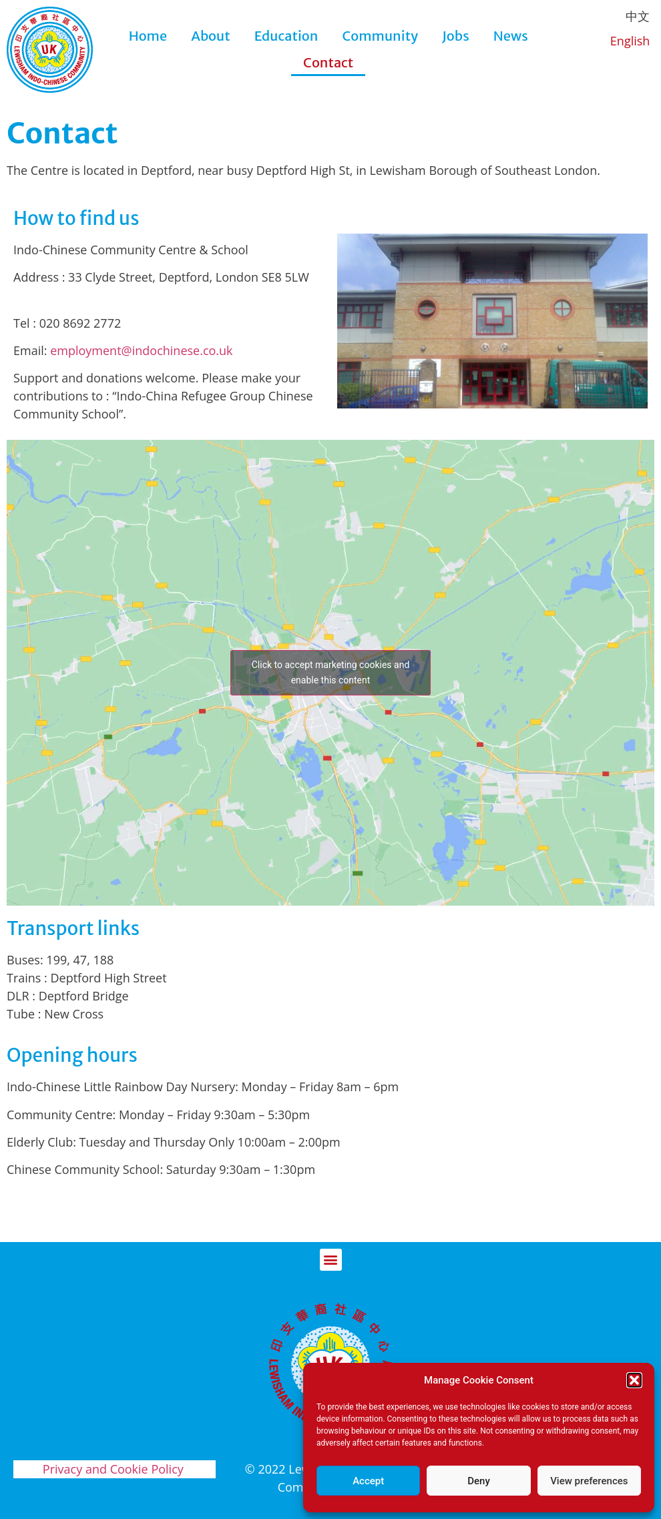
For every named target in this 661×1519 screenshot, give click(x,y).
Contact (328, 62)
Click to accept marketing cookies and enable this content (331, 672)
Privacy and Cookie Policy (115, 1469)
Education (286, 35)
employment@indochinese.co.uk (141, 350)
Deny (478, 1481)
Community (380, 35)
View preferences (589, 1481)
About (210, 35)
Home (148, 35)
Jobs (455, 35)
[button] (634, 1380)
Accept (368, 1481)
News (510, 35)
